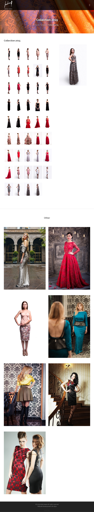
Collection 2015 (53, 25)
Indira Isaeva (43, 504)
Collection (44, 25)
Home (37, 25)
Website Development (44, 506)
